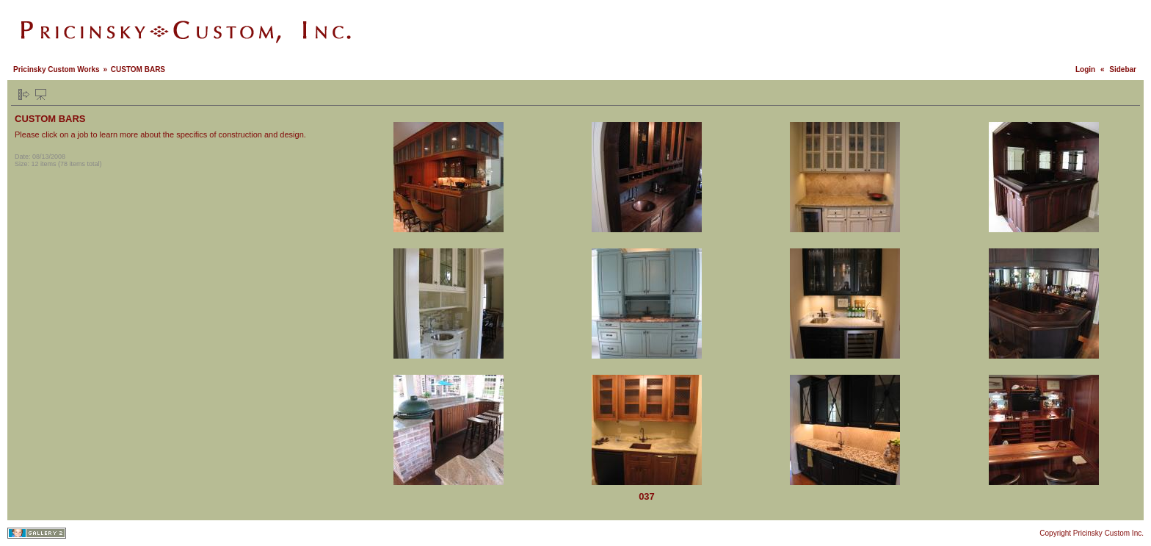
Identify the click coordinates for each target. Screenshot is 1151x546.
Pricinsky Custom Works (56, 69)
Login (1085, 69)
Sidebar (1122, 69)
